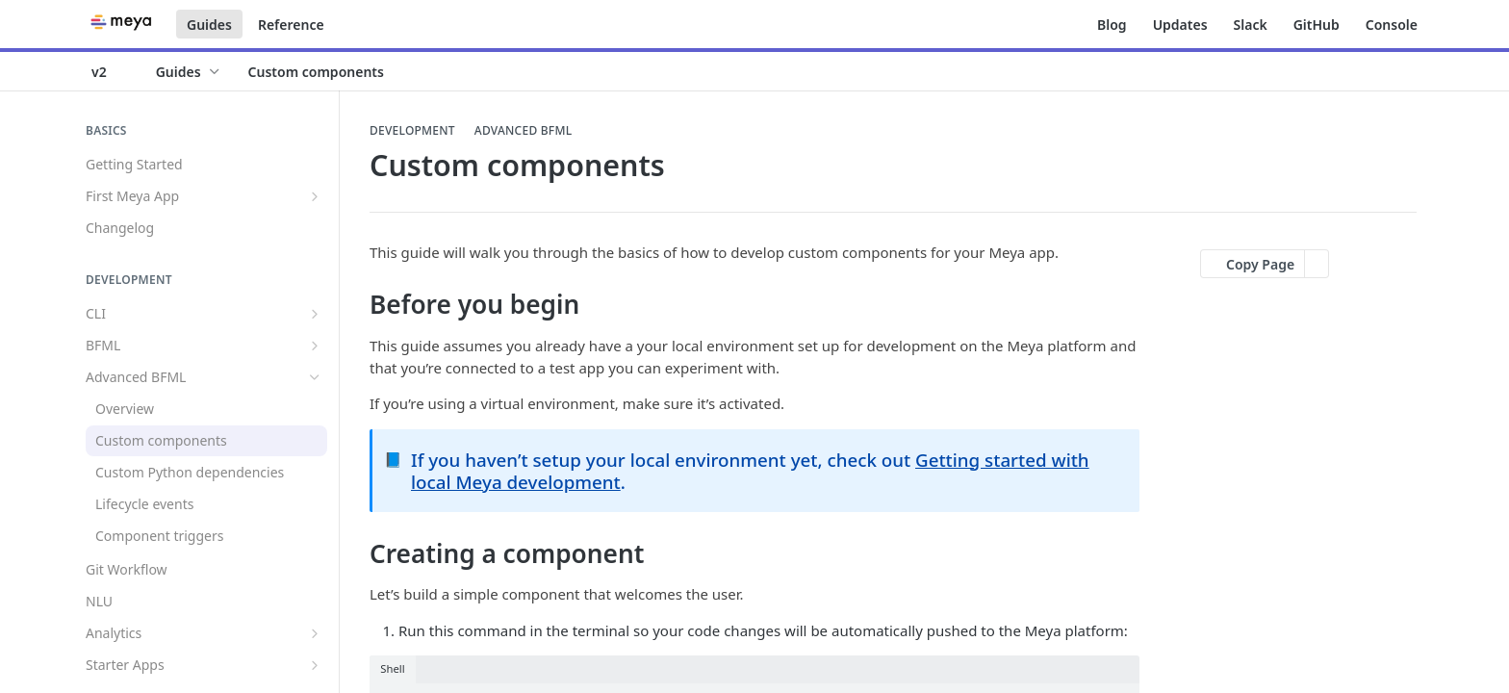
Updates (1180, 24)
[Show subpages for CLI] (314, 313)
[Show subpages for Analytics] (314, 633)
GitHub (1316, 24)
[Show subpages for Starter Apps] (314, 665)
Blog (1112, 24)
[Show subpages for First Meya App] (314, 196)
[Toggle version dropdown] (111, 71)
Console (1392, 24)
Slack (1250, 24)
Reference (291, 24)
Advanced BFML (523, 131)
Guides (209, 24)
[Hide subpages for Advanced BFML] (314, 377)
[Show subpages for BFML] (314, 345)
